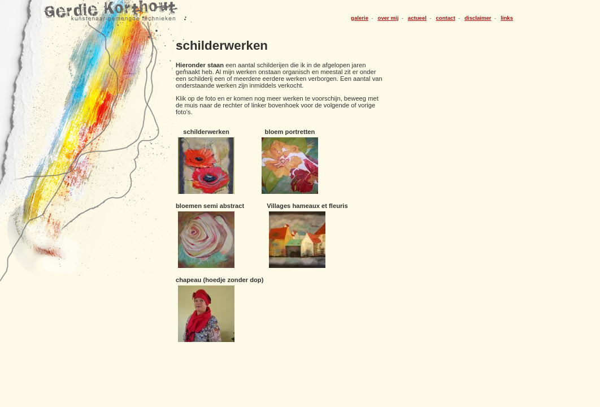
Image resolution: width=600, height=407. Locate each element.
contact (445, 18)
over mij (388, 18)
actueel (417, 18)
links (507, 18)
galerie (359, 18)
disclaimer (477, 18)
